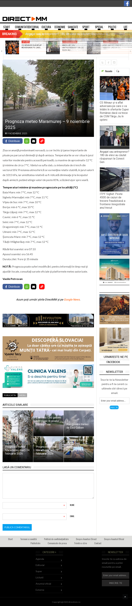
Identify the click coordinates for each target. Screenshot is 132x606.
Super (39, 571)
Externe (40, 589)
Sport (25, 42)
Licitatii (39, 577)
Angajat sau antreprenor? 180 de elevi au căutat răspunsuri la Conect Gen (114, 157)
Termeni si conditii (28, 539)
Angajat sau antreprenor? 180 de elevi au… (72, 47)
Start (10, 539)
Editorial (40, 565)
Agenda (40, 558)
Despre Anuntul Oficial (114, 539)
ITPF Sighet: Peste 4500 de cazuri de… (112, 46)
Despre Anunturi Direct (86, 539)
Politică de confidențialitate (56, 539)
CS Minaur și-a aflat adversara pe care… (32, 46)
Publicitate (35, 543)
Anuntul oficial (43, 583)
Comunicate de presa (57, 543)
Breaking (9, 34)
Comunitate (69, 42)
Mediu (22, 395)
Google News (72, 299)
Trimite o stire (80, 543)
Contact (97, 543)
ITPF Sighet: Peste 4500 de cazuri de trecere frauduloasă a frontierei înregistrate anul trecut (112, 200)
